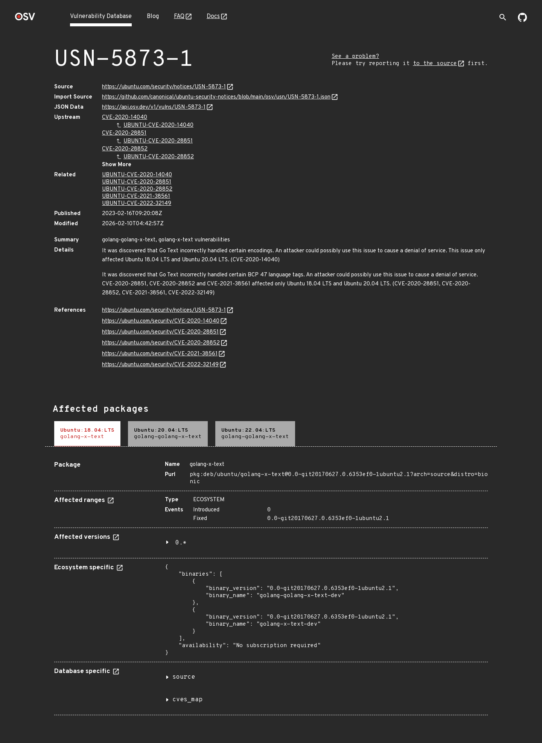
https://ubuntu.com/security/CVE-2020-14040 (160, 321)
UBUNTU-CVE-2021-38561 (136, 196)
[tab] (87, 433)
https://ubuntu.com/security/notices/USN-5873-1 (164, 87)
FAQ (179, 16)
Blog (153, 16)
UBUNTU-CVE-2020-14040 (158, 125)
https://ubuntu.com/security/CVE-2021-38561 (160, 354)
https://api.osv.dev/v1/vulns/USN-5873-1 (154, 107)
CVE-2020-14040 (124, 117)
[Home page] (25, 19)
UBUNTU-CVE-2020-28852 (158, 157)
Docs (213, 16)
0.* (181, 543)
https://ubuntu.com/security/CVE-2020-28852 (161, 343)
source (183, 677)
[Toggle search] (502, 17)
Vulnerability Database (101, 16)
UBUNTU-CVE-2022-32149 (136, 203)
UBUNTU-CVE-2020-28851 (158, 141)
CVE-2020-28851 (124, 133)
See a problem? (355, 56)
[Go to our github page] (522, 20)
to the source (435, 63)
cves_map (187, 700)
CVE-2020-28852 (125, 149)
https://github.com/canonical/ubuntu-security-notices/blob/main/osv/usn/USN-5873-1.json (216, 97)
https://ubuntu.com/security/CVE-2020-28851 (160, 332)
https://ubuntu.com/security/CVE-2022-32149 (160, 364)
